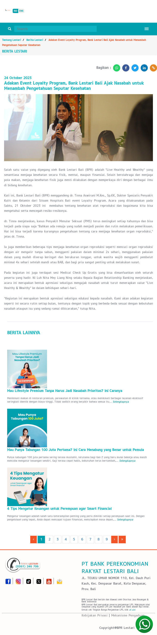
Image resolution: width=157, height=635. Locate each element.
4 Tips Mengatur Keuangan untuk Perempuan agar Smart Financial (59, 508)
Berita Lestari (34, 40)
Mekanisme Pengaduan (128, 615)
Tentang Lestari (11, 40)
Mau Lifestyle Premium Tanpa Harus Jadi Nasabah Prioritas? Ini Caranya (64, 391)
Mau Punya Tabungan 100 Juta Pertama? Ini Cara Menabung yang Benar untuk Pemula (75, 450)
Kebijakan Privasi (95, 615)
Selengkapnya (121, 401)
